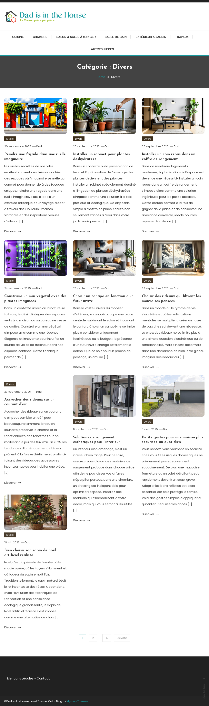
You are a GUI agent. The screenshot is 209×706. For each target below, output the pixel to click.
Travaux (182, 37)
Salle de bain (116, 37)
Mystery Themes (77, 701)
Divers (10, 139)
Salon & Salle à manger (76, 37)
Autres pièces (102, 49)
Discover (12, 231)
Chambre (40, 37)
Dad (39, 146)
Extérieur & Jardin (151, 37)
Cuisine (18, 37)
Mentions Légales (17, 678)
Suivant (122, 638)
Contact (40, 678)
